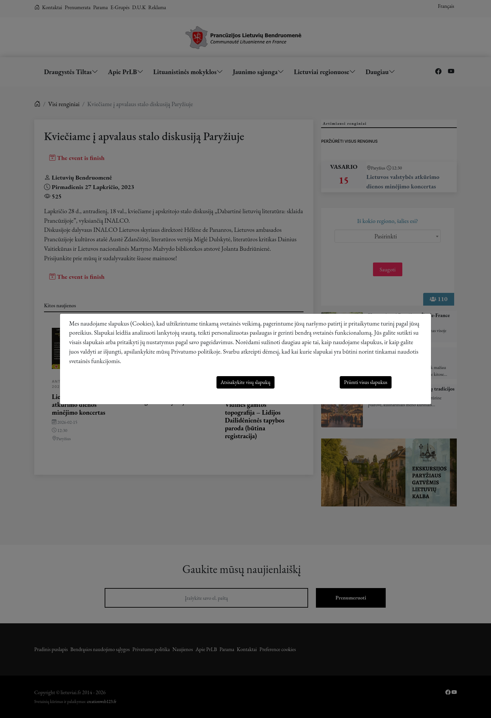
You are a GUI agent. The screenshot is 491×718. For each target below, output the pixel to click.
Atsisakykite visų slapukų (246, 382)
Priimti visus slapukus (365, 382)
